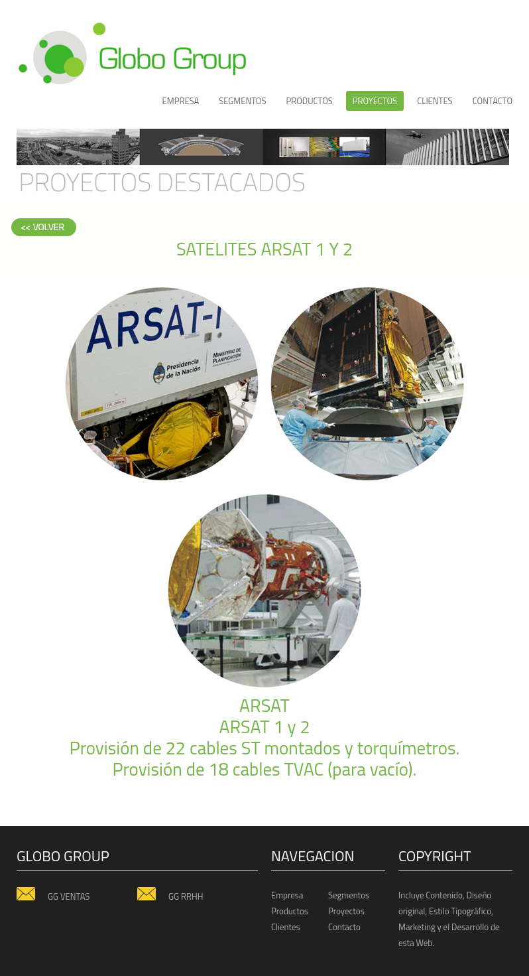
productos (309, 100)
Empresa (181, 100)
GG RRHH (170, 895)
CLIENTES (435, 100)
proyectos (375, 100)
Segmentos (242, 100)
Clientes (285, 927)
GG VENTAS (53, 895)
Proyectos (346, 911)
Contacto (492, 100)
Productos (289, 911)
